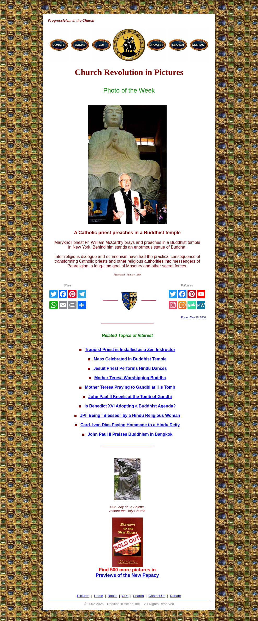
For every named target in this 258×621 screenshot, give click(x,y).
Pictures (83, 596)
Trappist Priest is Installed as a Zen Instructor (130, 349)
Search (138, 596)
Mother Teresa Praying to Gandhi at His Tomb (130, 387)
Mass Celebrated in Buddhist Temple (130, 359)
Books (112, 596)
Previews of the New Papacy (127, 575)
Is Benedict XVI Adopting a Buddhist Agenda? (130, 406)
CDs (125, 596)
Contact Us (157, 596)
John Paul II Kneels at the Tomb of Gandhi (130, 396)
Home (98, 596)
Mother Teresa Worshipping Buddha (130, 378)
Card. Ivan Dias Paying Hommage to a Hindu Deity (130, 425)
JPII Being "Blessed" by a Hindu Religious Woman (130, 415)
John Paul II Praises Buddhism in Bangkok (130, 434)
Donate (175, 596)
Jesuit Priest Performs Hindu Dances (130, 368)
